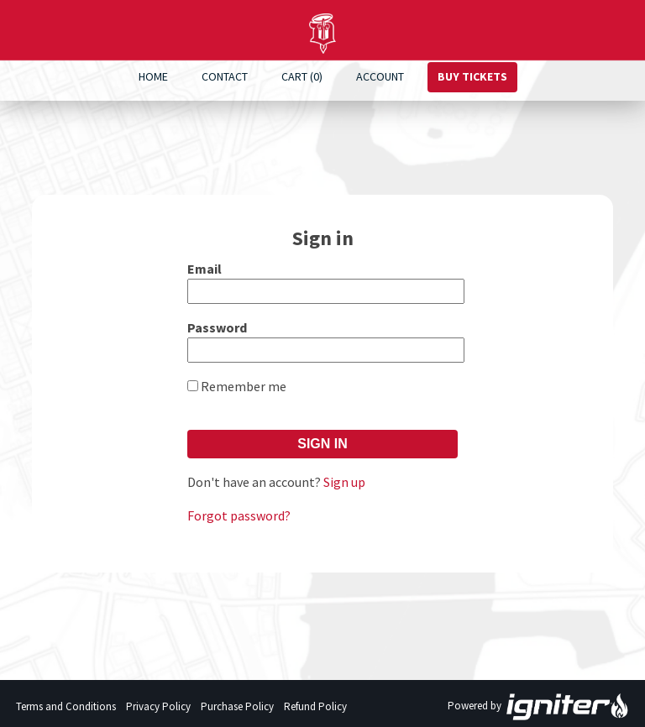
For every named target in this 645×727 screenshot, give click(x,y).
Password (217, 327)
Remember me (243, 386)
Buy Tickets (472, 76)
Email (204, 268)
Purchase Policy (237, 706)
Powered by (538, 706)
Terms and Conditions (66, 706)
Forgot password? (239, 515)
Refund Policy (315, 706)
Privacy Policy (158, 706)
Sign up (344, 481)
